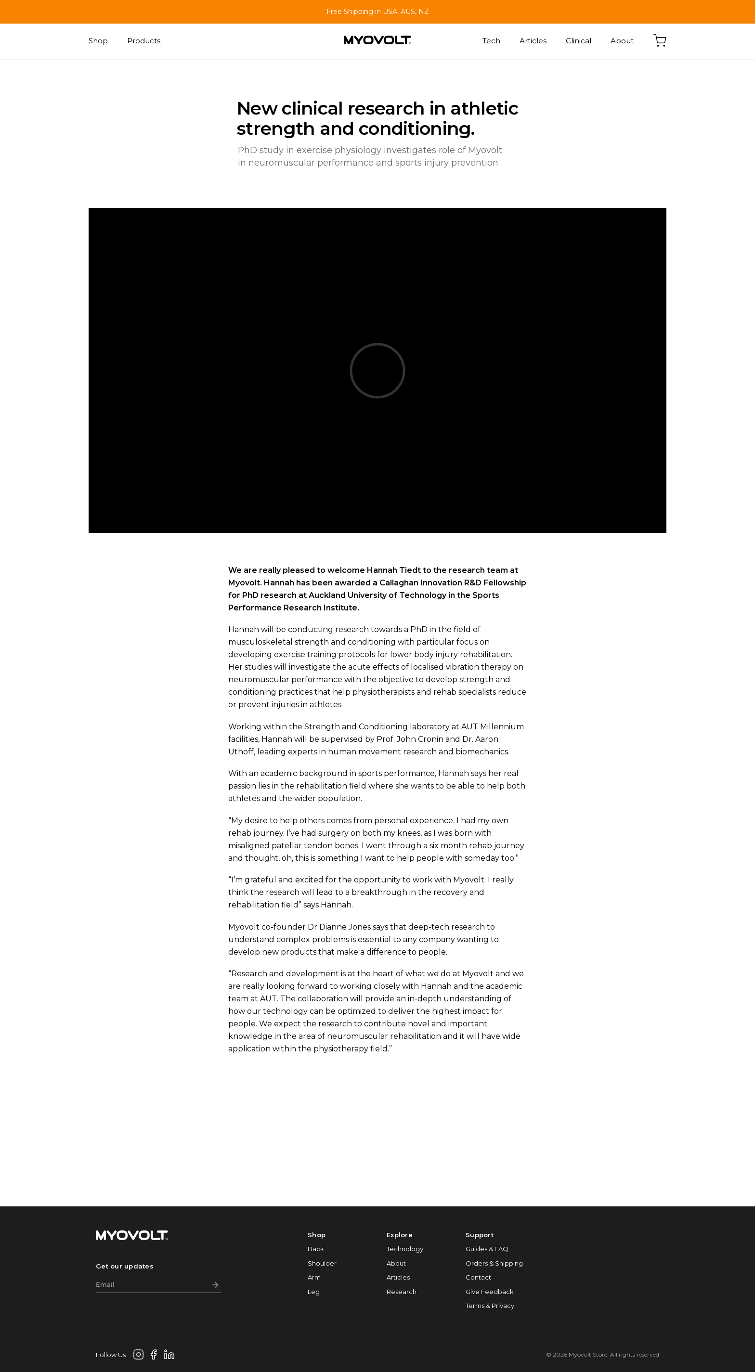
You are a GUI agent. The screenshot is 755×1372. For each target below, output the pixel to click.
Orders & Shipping (494, 1263)
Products (143, 40)
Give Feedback (490, 1291)
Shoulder (322, 1263)
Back (316, 1249)
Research (402, 1291)
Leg (314, 1291)
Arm (314, 1277)
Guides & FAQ (487, 1249)
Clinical (578, 40)
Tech (491, 40)
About (622, 40)
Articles (533, 40)
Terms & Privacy (490, 1305)
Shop (98, 40)
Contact (478, 1277)
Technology (405, 1249)
